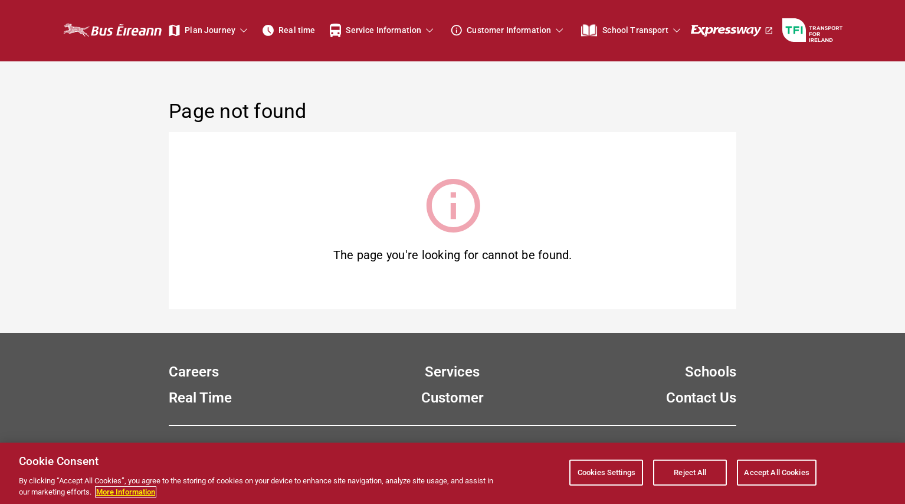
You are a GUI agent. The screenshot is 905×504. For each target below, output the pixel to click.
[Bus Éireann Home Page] (112, 30)
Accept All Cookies (776, 472)
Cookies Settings (606, 472)
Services (452, 372)
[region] (452, 473)
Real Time (200, 398)
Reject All (690, 472)
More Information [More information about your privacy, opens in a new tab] (125, 491)
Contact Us (701, 398)
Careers (194, 372)
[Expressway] (732, 30)
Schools (710, 372)
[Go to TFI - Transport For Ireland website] (812, 30)
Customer (452, 398)
